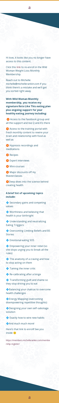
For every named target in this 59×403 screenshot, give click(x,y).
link (19, 67)
